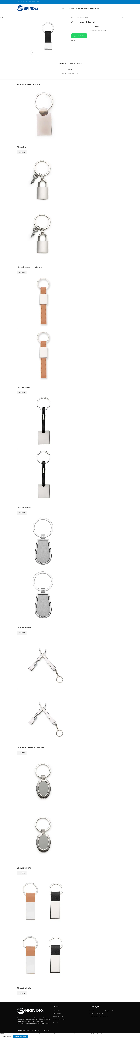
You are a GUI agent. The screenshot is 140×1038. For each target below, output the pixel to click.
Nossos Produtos (58, 1016)
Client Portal (56, 1010)
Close (3, 18)
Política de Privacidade (59, 1019)
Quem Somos (57, 1023)
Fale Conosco (57, 1013)
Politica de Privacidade (6, 1036)
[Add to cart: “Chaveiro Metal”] (22, 993)
